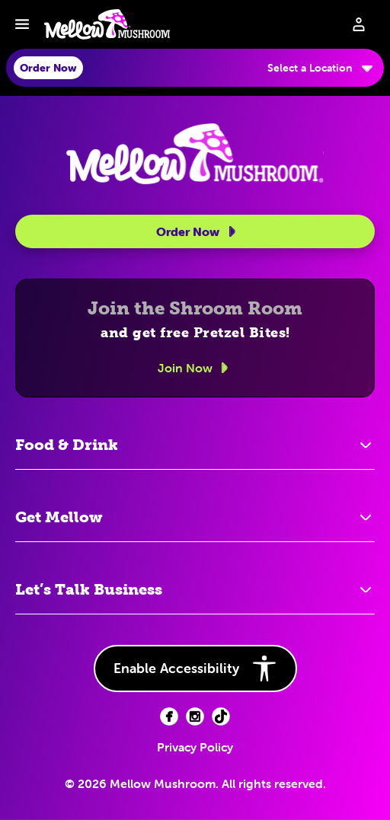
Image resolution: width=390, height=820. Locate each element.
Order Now (198, 231)
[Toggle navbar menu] (22, 24)
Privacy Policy (195, 747)
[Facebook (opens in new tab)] (169, 716)
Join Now (195, 368)
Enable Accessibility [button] (195, 668)
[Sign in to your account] (359, 24)
